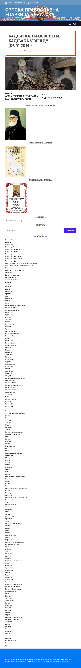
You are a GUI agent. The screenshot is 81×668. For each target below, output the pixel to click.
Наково (8, 444)
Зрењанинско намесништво (15, 413)
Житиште (8, 394)
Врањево (8, 486)
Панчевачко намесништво (14, 542)
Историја (8, 242)
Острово (8, 472)
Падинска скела (10, 535)
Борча (7, 528)
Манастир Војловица (12, 249)
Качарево (8, 626)
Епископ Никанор (11, 240)
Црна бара (9, 518)
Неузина (8, 608)
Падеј (7, 511)
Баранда (8, 526)
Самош (7, 633)
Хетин (7, 408)
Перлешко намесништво (13, 561)
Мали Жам (9, 359)
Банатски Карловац (12, 275)
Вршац (7, 350)
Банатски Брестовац (12, 544)
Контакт (8, 645)
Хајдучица (8, 376)
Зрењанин (8, 420)
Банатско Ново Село (12, 619)
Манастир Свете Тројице (13, 256)
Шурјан (7, 615)
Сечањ (7, 612)
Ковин (7, 465)
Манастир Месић (11, 247)
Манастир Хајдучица (12, 261)
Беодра (7, 481)
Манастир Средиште (12, 251)
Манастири (9, 244)
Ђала (7, 502)
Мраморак (9, 467)
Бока (7, 594)
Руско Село (9, 448)
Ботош (7, 596)
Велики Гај (9, 340)
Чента (7, 582)
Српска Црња (10, 404)
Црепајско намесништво (13, 617)
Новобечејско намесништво (15, 476)
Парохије (8, 268)
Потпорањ (9, 298)
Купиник (8, 357)
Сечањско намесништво (13, 584)
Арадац (7, 415)
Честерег (8, 411)
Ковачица (8, 629)
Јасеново (8, 319)
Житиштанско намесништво (15, 378)
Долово (8, 549)
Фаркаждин (9, 579)
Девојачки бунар (11, 279)
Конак (7, 603)
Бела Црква (9, 312)
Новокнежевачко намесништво (16, 497)
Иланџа (8, 289)
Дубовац (8, 462)
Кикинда (8, 439)
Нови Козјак (9, 291)
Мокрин (8, 441)
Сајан (7, 451)
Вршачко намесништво (13, 333)
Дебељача (9, 622)
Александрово (10, 380)
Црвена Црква (10, 331)
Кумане (7, 490)
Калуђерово (9, 324)
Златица (8, 422)
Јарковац (8, 598)
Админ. (31, 51)
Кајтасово (8, 322)
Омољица (8, 554)
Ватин (7, 338)
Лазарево (8, 427)
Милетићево (9, 366)
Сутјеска (8, 610)
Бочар (7, 483)
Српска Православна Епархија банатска (32, 12)
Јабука (7, 551)
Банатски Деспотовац (13, 589)
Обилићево (9, 507)
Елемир (7, 418)
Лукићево (8, 568)
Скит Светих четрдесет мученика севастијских (21, 263)
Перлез (7, 575)
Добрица (8, 282)
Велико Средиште (11, 345)
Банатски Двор (10, 383)
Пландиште (9, 371)
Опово (7, 533)
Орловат (8, 572)
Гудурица (8, 352)
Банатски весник (11, 640)
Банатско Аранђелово (13, 500)
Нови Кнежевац (10, 504)
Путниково (9, 631)
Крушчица (8, 326)
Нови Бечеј (9, 495)
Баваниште (9, 455)
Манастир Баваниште (12, 254)
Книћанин (8, 565)
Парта (7, 296)
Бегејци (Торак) (10, 387)
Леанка (7, 469)
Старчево (8, 558)
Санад (7, 514)
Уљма (7, 303)
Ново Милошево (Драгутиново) (16, 488)
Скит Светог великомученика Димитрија (19, 265)
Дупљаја (8, 317)
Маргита (8, 362)
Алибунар (8, 272)
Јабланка (8, 355)
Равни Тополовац (11, 399)
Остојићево (9, 509)
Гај (6, 458)
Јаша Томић (9, 601)
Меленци (8, 493)
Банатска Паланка (11, 308)
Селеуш (7, 301)
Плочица (8, 474)
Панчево (8, 556)
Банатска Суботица (12, 310)
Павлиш (8, 369)
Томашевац (9, 636)
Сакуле (7, 537)
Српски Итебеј (10, 406)
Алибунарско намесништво (14, 270)
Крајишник (9, 605)
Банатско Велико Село (13, 434)
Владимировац (10, 277)
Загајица (8, 284)
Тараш (7, 429)
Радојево (8, 401)
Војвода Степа (10, 392)
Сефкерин (8, 540)
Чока (7, 521)
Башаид (8, 479)
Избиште (8, 287)
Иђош (7, 437)
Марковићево (10, 364)
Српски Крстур (10, 516)
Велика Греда (10, 343)
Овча (7, 530)
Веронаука (9, 643)
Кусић (7, 329)
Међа (7, 397)
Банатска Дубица (11, 591)
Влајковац (8, 347)
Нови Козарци (10, 446)
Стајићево (8, 577)
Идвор (7, 624)
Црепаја (8, 638)
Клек (7, 425)
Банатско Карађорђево (13, 385)
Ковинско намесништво (13, 453)
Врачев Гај (9, 315)
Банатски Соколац (11, 336)
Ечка (7, 563)
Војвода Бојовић (11, 390)
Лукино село (9, 570)
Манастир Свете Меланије (14, 258)
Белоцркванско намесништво (15, 305)
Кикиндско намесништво (14, 432)
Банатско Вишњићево (12, 587)
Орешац (8, 294)
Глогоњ (7, 547)
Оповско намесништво (13, 523)
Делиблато (9, 460)
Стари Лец (8, 373)
